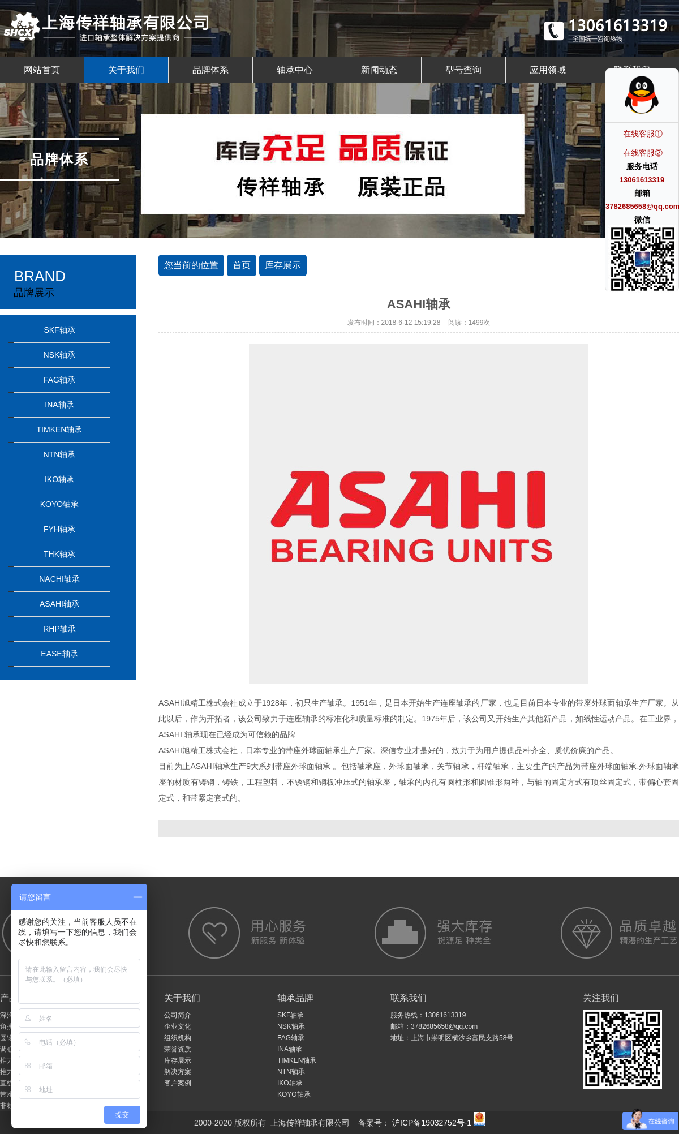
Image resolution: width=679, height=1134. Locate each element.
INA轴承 (59, 404)
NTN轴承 (60, 454)
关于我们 (126, 70)
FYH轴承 (59, 529)
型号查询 (463, 70)
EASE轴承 (59, 653)
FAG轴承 (59, 379)
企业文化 (177, 1026)
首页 (242, 265)
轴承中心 (295, 70)
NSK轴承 (60, 354)
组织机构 (177, 1038)
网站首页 (42, 70)
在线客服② (643, 152)
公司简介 (177, 1015)
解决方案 (177, 1072)
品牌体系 (210, 70)
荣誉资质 (177, 1049)
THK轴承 (59, 554)
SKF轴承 (59, 329)
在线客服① (643, 133)
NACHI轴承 (59, 578)
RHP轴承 (59, 628)
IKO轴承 (59, 479)
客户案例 (177, 1083)
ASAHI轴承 (59, 603)
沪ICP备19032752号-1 (430, 1122)
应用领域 (548, 70)
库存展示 (283, 265)
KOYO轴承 (59, 504)
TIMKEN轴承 (60, 429)
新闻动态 (379, 70)
